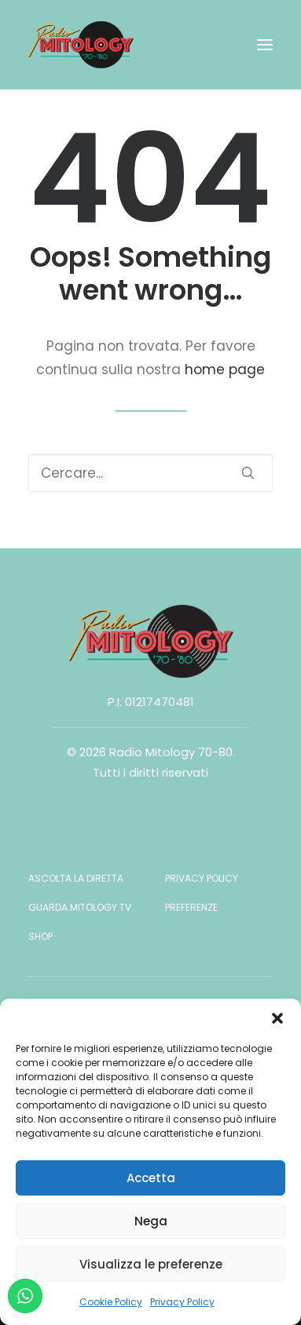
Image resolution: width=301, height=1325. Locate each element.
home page (225, 369)
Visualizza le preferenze (150, 1264)
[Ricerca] (150, 473)
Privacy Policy (182, 1302)
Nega (150, 1221)
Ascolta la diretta (75, 878)
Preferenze (191, 907)
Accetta (151, 1178)
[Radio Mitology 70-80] (81, 44)
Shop (40, 936)
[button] (277, 1018)
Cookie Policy (110, 1302)
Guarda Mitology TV (79, 907)
